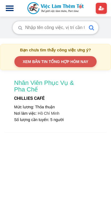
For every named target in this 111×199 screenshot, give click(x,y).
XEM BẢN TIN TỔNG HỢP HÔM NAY (55, 61)
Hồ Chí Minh (48, 113)
